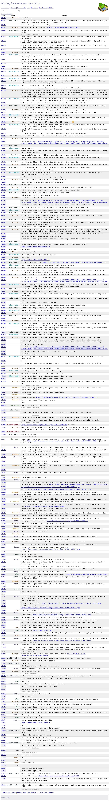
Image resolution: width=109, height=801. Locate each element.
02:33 (3, 167)
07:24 (3, 392)
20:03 (3, 673)
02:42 (3, 239)
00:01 (3, 20)
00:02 (3, 27)
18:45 (3, 504)
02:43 (3, 252)
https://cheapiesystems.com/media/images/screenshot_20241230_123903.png (50, 487)
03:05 (3, 366)
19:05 (3, 622)
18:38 (3, 475)
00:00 (3, 18)
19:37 (3, 658)
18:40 (3, 482)
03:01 (3, 356)
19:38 (3, 666)
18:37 (3, 461)
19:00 (3, 594)
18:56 (3, 574)
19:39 (3, 668)
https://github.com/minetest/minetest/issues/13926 (86, 574)
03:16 (3, 381)
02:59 (3, 344)
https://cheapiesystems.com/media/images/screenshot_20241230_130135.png (71, 603)
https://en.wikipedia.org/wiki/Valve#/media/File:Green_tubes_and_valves (72, 262)
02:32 (3, 165)
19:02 (3, 603)
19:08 (3, 633)
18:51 (3, 539)
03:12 (3, 379)
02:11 (3, 37)
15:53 (3, 432)
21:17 (3, 771)
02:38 (3, 207)
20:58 (3, 728)
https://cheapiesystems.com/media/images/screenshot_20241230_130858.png (61, 640)
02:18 (3, 81)
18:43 (3, 499)
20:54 (3, 699)
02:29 (3, 155)
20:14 (3, 684)
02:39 (3, 213)
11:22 (3, 412)
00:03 (3, 30)
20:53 (3, 694)
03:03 (3, 363)
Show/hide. (36, 34)
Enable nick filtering (6, 14)
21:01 (3, 745)
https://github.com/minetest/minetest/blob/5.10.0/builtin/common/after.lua (66, 397)
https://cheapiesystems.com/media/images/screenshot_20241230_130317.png (61, 615)
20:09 (3, 676)
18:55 (3, 562)
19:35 (3, 654)
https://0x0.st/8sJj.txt (42, 630)
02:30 (3, 158)
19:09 (3, 638)
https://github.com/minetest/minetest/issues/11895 (58, 776)
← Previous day (5, 8)
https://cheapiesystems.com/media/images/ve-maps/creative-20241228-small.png (59, 489)
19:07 (3, 628)
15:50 (3, 427)
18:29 (3, 447)
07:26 (3, 395)
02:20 (3, 98)
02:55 (3, 340)
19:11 (3, 642)
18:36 (3, 457)
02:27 (3, 138)
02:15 (3, 63)
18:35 (3, 454)
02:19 (3, 88)
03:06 (3, 368)
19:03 (3, 610)
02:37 (3, 198)
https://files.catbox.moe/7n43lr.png (35, 260)
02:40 (3, 222)
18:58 (3, 581)
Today (28, 8)
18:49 (3, 531)
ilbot (8, 797)
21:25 (3, 778)
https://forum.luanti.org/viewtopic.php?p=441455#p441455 (44, 425)
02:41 (3, 226)
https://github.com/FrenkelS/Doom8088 (36, 723)
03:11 (3, 376)
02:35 (3, 182)
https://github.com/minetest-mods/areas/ (63, 28)
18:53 (3, 547)
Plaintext (50, 8)
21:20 (3, 773)
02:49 (3, 318)
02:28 (3, 148)
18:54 (3, 557)
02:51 (3, 337)
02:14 (3, 52)
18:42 (3, 492)
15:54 (3, 434)
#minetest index (21, 8)
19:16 (3, 651)
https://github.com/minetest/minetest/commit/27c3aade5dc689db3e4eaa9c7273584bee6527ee (62, 441)
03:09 (3, 373)
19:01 (3, 596)
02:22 (3, 105)
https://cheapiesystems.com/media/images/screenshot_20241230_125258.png (50, 549)
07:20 (3, 388)
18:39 (3, 477)
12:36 (3, 417)
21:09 (3, 750)
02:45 (3, 268)
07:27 (3, 397)
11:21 (3, 410)
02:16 (3, 69)
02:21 (3, 103)
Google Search (43, 8)
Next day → (34, 8)
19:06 (3, 625)
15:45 (3, 425)
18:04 (3, 439)
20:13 (3, 681)
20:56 (3, 709)
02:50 (3, 328)
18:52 (3, 542)
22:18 (3, 785)
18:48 (3, 521)
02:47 (3, 291)
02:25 (3, 122)
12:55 (3, 420)
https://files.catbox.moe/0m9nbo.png (35, 247)
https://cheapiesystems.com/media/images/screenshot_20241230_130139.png (50, 608)
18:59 (3, 591)
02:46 (3, 275)
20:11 (3, 678)
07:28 (3, 403)
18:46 (3, 509)
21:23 (3, 776)
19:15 (3, 645)
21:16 (3, 755)
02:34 (3, 179)
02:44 (3, 257)
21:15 (3, 752)
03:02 (3, 361)
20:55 (3, 704)
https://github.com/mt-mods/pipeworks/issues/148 (44, 506)
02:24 (3, 115)
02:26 (3, 133)
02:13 (3, 45)
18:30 (3, 450)
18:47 (3, 515)
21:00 (3, 743)
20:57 (3, 723)
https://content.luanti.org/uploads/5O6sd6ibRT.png (67, 521)
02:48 (3, 305)
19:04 (3, 617)
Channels (13, 8)
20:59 (3, 731)
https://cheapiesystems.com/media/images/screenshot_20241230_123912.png (78, 484)
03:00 (3, 351)
